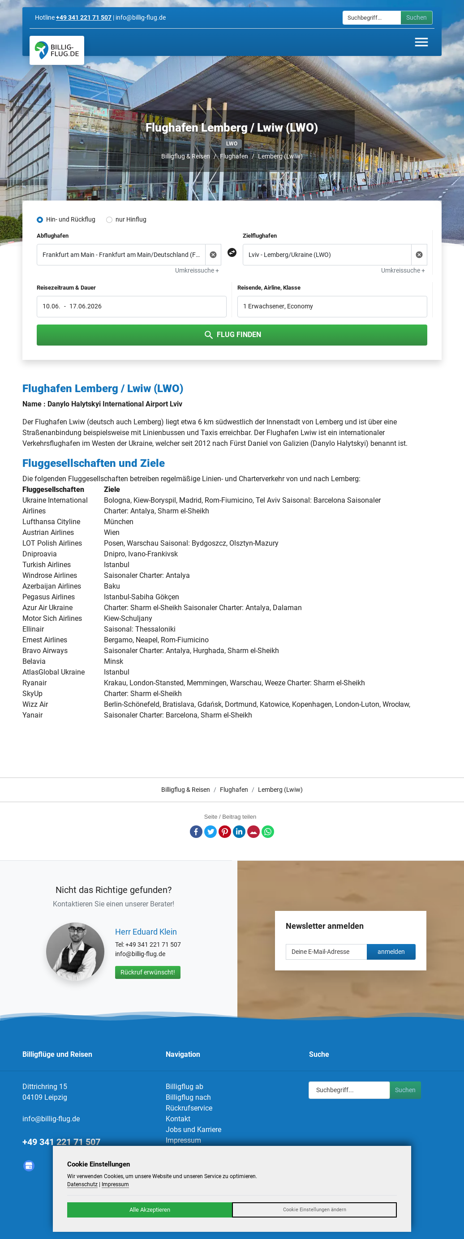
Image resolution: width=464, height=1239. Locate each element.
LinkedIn (239, 831)
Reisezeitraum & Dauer (66, 287)
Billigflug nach (188, 1097)
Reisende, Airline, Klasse (269, 287)
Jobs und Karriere (193, 1129)
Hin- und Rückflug (70, 219)
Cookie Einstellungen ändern (314, 1210)
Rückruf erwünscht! (147, 972)
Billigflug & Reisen (185, 156)
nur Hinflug (131, 219)
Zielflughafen (260, 235)
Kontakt (178, 1119)
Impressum (183, 1140)
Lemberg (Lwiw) (280, 156)
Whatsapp (268, 831)
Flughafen (234, 156)
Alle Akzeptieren (149, 1209)
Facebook (196, 831)
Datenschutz (82, 1184)
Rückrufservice (189, 1108)
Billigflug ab (184, 1086)
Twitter (210, 831)
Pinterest (225, 831)
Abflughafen (53, 235)
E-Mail (253, 831)
